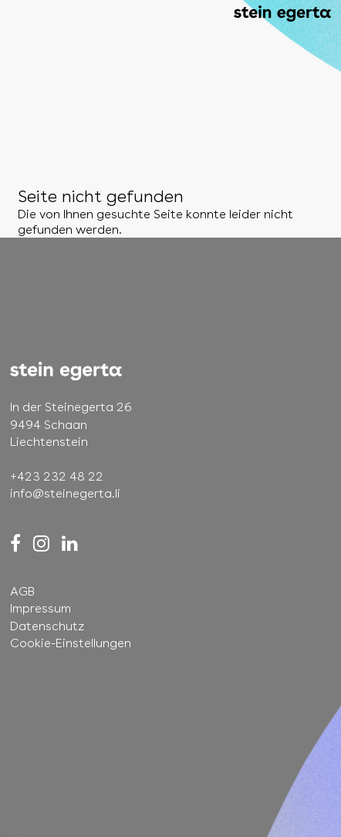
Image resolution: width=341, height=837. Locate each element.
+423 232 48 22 (56, 476)
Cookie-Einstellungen (70, 643)
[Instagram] (41, 543)
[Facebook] (15, 543)
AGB (22, 591)
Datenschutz (47, 626)
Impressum (40, 608)
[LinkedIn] (70, 543)
